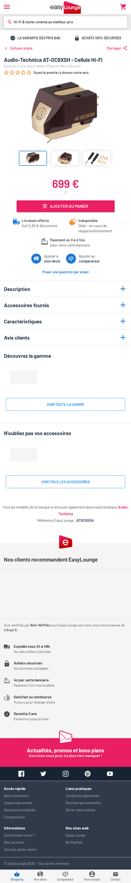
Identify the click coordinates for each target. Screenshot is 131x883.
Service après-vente (20, 849)
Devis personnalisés (20, 810)
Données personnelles (83, 802)
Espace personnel (18, 802)
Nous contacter (16, 795)
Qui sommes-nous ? (19, 835)
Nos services (14, 842)
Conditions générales (82, 795)
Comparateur (14, 817)
